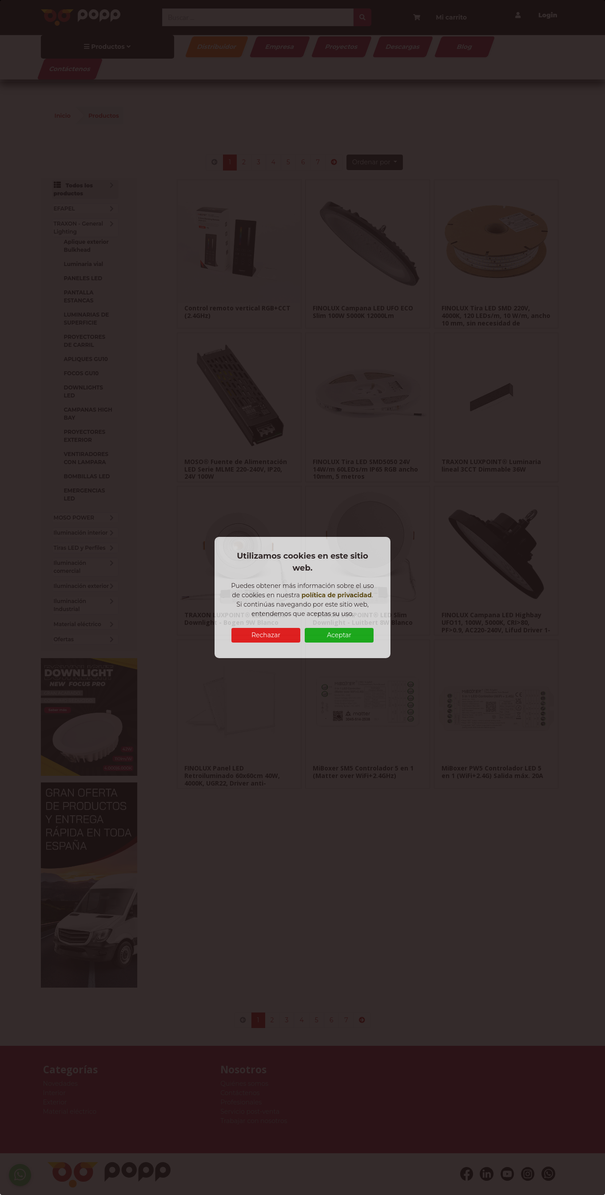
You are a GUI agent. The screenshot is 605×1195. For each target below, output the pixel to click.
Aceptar (339, 635)
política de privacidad (337, 595)
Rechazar (265, 635)
